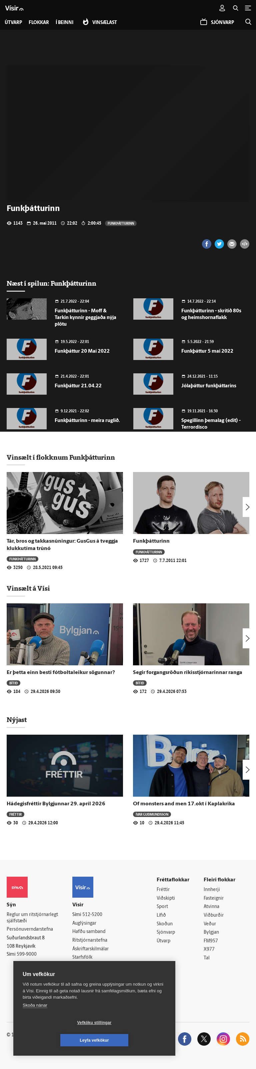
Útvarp (163, 941)
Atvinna (211, 907)
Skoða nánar (35, 1022)
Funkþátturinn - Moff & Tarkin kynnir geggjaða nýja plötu (85, 318)
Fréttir (15, 814)
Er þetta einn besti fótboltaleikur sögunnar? (61, 672)
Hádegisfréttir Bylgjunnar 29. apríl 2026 (56, 804)
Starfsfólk (82, 957)
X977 (209, 949)
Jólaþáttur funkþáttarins (208, 386)
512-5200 (92, 914)
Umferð (80, 966)
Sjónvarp (166, 932)
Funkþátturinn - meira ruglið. (87, 420)
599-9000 (27, 954)
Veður (210, 924)
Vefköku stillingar (55, 1040)
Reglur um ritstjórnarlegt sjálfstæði (32, 918)
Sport (162, 907)
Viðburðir (214, 915)
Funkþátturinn (121, 223)
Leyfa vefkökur (134, 1040)
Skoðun (165, 924)
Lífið (161, 915)
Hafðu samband (88, 932)
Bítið (13, 683)
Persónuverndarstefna (30, 929)
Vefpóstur (82, 974)
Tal (207, 958)
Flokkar (39, 22)
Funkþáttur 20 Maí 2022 (82, 351)
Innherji (212, 889)
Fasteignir (214, 898)
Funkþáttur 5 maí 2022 (207, 351)
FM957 (211, 941)
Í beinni (64, 22)
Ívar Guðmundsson (152, 814)
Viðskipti (166, 898)
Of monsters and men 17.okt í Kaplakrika (184, 804)
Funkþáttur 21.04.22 (78, 386)
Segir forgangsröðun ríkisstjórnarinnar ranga (187, 672)
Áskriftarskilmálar (90, 949)
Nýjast (17, 720)
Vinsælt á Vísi (28, 588)
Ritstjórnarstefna (89, 940)
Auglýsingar (84, 923)
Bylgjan (211, 932)
